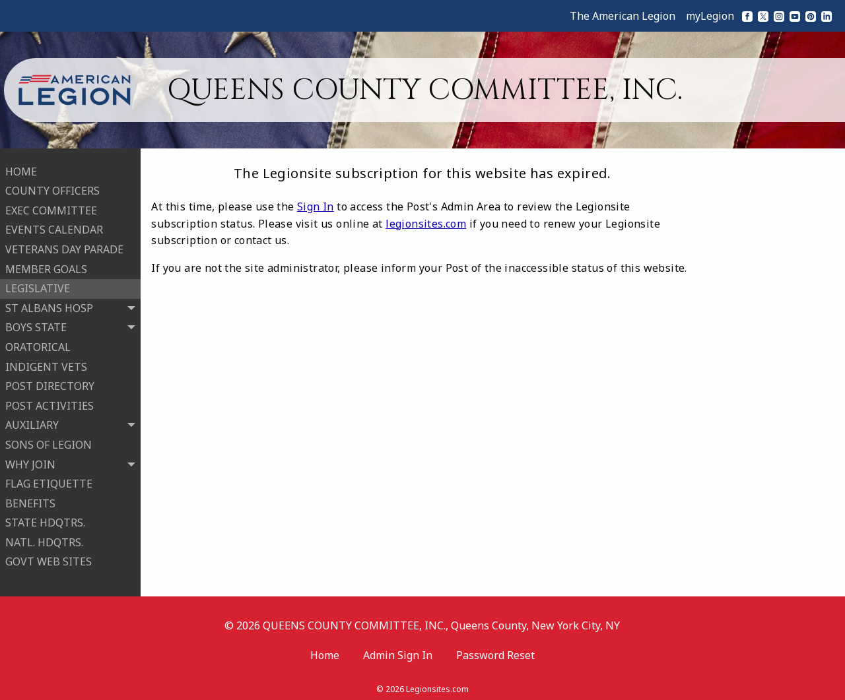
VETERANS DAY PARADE (64, 246)
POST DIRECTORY (49, 383)
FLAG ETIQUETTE (48, 481)
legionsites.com (426, 223)
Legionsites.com (437, 683)
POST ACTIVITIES (49, 402)
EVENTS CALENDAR (54, 227)
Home (324, 649)
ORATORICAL (38, 343)
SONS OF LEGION (48, 441)
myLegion (710, 16)
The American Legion (622, 16)
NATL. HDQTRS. (44, 539)
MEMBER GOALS (46, 266)
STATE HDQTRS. (45, 520)
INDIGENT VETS (46, 363)
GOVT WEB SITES (48, 559)
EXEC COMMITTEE (51, 207)
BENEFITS (30, 500)
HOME (21, 168)
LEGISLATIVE (37, 285)
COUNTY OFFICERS (52, 188)
